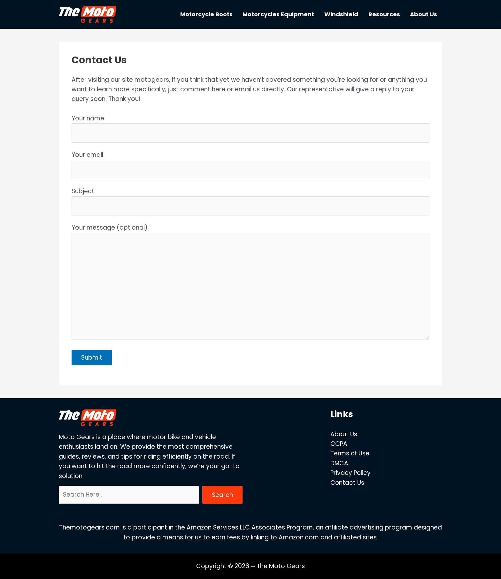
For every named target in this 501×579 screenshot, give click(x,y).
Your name (250, 128)
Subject (250, 201)
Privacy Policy (350, 473)
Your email (250, 164)
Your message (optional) (250, 282)
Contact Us (347, 482)
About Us (343, 434)
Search (222, 495)
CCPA (338, 443)
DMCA (339, 463)
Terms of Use (349, 453)
